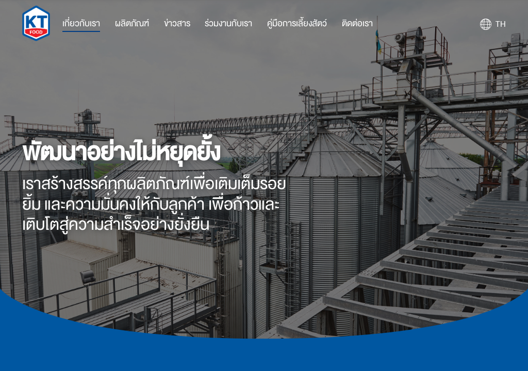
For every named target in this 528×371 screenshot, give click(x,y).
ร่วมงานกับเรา (228, 23)
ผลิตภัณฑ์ (132, 23)
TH (501, 24)
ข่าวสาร (177, 23)
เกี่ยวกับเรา (81, 23)
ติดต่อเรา (357, 23)
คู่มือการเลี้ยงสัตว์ (297, 23)
